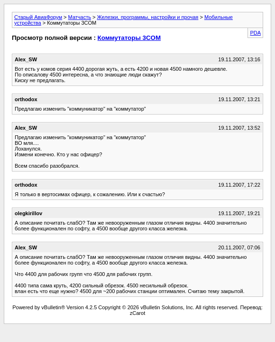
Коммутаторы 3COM (129, 37)
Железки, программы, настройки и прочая (147, 17)
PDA (255, 33)
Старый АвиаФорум (38, 17)
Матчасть (79, 17)
